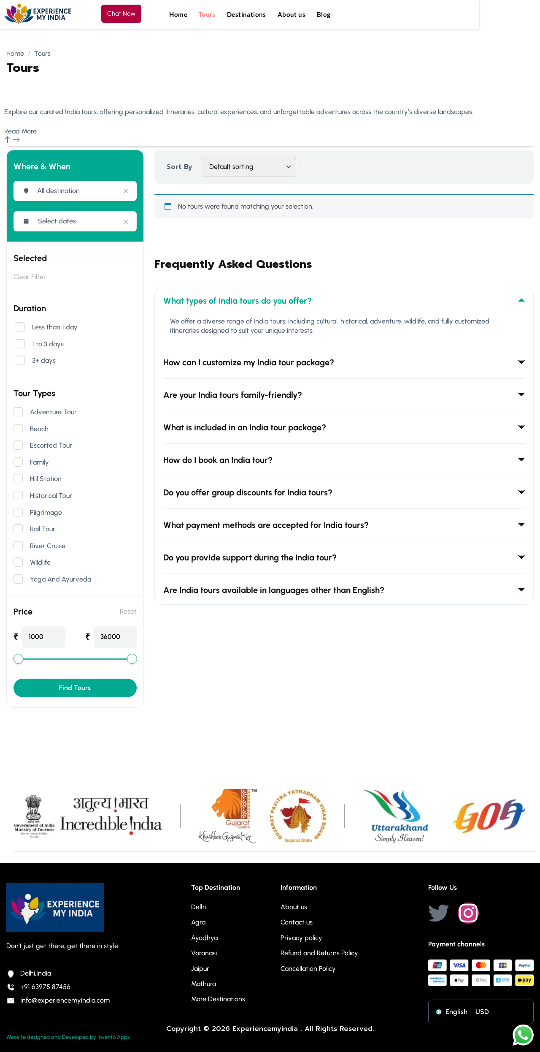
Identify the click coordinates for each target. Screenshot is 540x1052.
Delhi (198, 907)
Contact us (297, 922)
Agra (198, 922)
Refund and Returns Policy (319, 953)
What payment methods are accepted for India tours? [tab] (344, 525)
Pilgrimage (46, 512)
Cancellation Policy (308, 969)
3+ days (44, 360)
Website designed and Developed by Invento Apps (68, 1037)
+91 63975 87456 (38, 987)
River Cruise (47, 546)
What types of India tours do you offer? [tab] (344, 301)
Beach (39, 429)
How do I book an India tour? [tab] (344, 460)
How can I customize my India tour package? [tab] (344, 362)
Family (39, 462)
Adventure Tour (53, 412)
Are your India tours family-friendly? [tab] (344, 395)
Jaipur (200, 969)
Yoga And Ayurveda (60, 579)
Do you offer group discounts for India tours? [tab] (344, 492)
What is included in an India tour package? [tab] (344, 427)
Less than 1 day (55, 327)
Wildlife (40, 562)
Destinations (246, 14)
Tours (207, 14)
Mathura (203, 984)
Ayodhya (204, 938)
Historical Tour (51, 496)
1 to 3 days (48, 344)
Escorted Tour (51, 445)
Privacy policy (301, 938)
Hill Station (46, 479)
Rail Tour (42, 529)
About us (291, 14)
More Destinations (218, 999)
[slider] (18, 659)
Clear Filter (30, 277)
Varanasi (204, 953)
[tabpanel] (344, 331)
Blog (324, 14)
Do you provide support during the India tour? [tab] (344, 557)
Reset (128, 611)
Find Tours (75, 688)
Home (178, 14)
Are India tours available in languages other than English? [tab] (344, 590)
